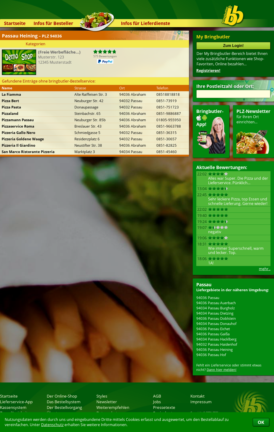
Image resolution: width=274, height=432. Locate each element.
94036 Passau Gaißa (213, 334)
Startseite (15, 23)
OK (261, 422)
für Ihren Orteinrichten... (253, 131)
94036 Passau (207, 297)
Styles (101, 396)
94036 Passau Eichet (213, 328)
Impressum (201, 401)
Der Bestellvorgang (64, 407)
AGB (157, 396)
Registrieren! (208, 70)
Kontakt (197, 396)
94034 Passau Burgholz (215, 308)
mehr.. (264, 268)
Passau (203, 284)
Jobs (157, 401)
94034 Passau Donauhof (216, 323)
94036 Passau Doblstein (216, 318)
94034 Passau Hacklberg (216, 339)
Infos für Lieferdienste (145, 23)
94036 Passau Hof (211, 354)
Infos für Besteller (53, 23)
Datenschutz (52, 424)
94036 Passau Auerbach (216, 302)
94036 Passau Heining (214, 349)
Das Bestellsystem (64, 401)
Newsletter (106, 401)
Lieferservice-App (16, 401)
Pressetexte (164, 407)
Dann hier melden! (221, 369)
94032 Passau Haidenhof (216, 344)
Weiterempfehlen (112, 407)
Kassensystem (13, 407)
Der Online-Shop (62, 396)
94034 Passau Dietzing (214, 313)
